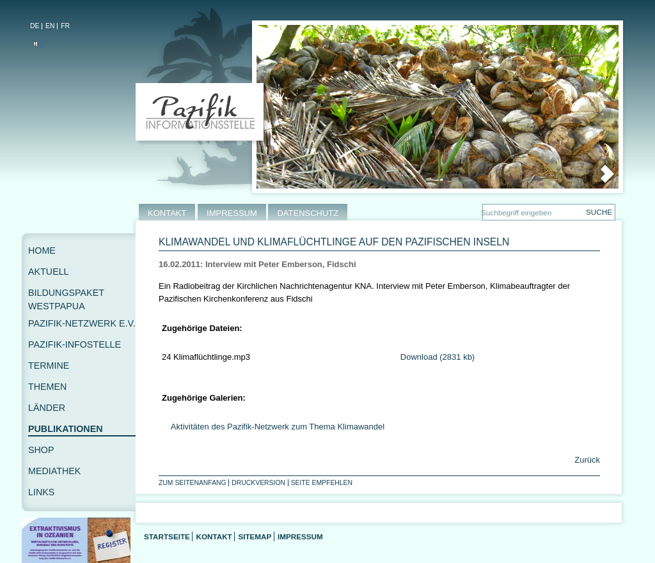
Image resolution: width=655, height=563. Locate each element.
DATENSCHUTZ (307, 213)
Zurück (586, 460)
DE (34, 25)
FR (65, 25)
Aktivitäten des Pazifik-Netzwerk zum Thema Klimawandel (277, 426)
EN (49, 25)
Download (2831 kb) (437, 357)
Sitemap (254, 536)
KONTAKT (167, 213)
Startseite (167, 536)
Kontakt (214, 536)
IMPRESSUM (232, 213)
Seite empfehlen (321, 482)
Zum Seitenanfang (192, 482)
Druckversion (258, 482)
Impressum (300, 536)
